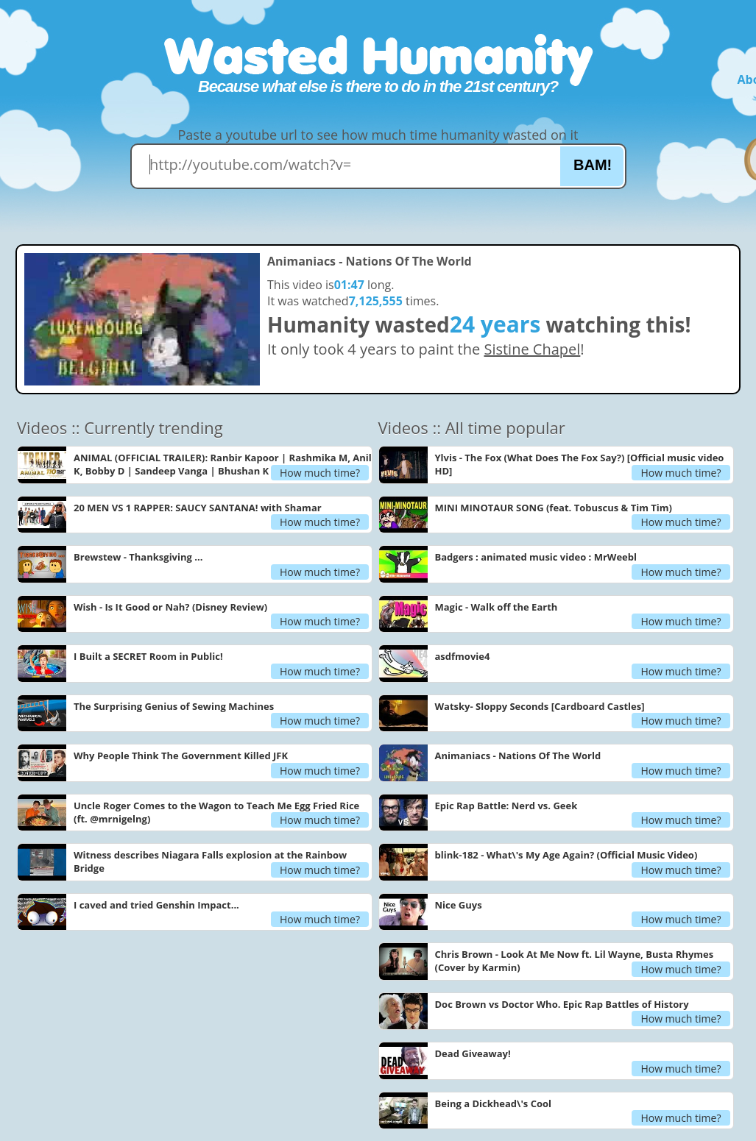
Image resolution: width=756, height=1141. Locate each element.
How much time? (320, 473)
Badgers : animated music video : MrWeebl (536, 557)
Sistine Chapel (532, 349)
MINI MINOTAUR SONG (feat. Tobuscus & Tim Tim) (553, 507)
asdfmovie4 (462, 656)
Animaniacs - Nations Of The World (518, 755)
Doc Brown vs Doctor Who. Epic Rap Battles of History (562, 1004)
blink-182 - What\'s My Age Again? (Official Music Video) (566, 854)
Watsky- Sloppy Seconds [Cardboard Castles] (540, 706)
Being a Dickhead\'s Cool (493, 1103)
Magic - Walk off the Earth (496, 607)
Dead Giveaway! (473, 1053)
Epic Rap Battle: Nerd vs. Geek (506, 805)
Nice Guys (458, 904)
